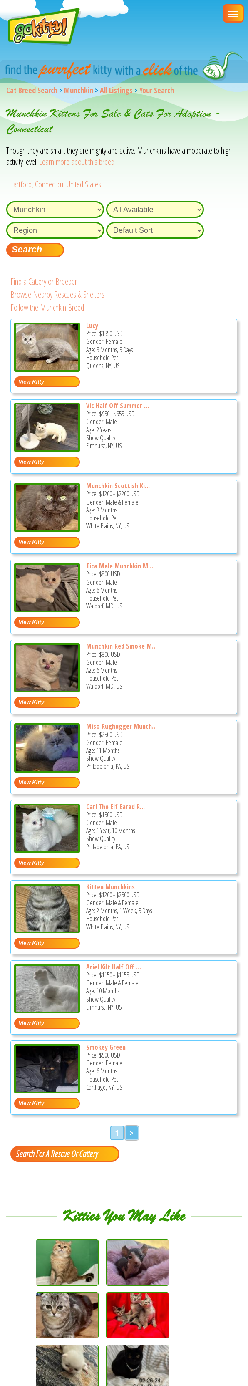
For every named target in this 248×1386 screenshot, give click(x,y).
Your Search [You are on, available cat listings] (156, 90)
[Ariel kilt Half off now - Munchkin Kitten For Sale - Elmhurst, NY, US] (47, 1010)
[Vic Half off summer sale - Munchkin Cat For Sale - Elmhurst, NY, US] (47, 448)
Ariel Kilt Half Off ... (113, 967)
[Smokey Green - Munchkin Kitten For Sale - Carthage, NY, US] (47, 1090)
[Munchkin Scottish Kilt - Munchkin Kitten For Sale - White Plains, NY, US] (47, 529)
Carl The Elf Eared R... (115, 806)
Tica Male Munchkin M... (119, 566)
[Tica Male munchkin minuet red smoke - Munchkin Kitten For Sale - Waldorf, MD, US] (47, 609)
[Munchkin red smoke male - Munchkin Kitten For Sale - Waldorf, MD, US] (47, 689)
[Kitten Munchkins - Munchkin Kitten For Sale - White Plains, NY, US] (47, 930)
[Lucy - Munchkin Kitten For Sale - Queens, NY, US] (47, 368)
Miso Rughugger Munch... (121, 726)
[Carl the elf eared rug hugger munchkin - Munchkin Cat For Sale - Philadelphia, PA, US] (47, 850)
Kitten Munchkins (110, 886)
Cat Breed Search (31, 90)
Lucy (92, 325)
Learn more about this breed (76, 161)
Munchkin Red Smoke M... (121, 646)
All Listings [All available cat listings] (116, 90)
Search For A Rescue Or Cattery (56, 1153)
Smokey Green (106, 1047)
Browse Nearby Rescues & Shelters (57, 294)
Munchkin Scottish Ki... (118, 485)
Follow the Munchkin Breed (47, 307)
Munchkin (78, 90)
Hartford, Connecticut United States (55, 184)
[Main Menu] (233, 13)
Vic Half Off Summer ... (117, 405)
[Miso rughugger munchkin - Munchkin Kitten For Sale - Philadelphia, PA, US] (47, 769)
